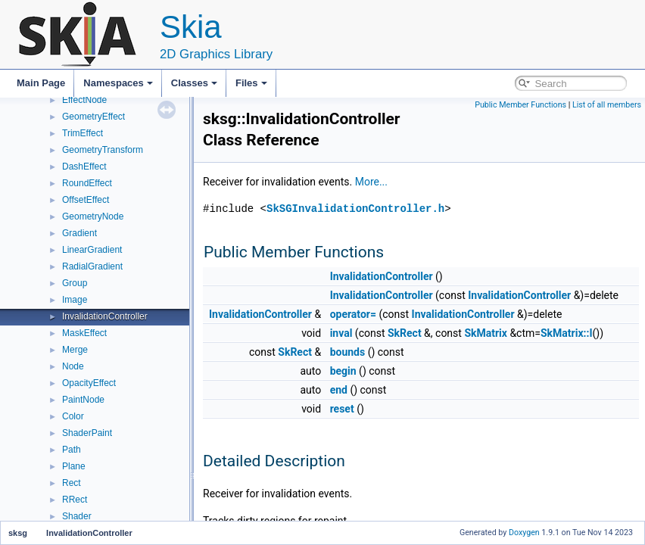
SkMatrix (485, 333)
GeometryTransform (102, 150)
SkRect (405, 333)
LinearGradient (92, 249)
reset (342, 409)
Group (74, 283)
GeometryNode (92, 216)
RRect (74, 499)
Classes (194, 83)
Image (74, 299)
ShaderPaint (87, 433)
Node (73, 366)
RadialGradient (92, 266)
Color (73, 416)
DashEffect (84, 166)
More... (371, 182)
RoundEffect (87, 183)
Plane (74, 466)
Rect (71, 483)
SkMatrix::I (567, 333)
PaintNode (83, 399)
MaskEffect (84, 333)
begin (343, 371)
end (338, 390)
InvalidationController (105, 316)
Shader (77, 516)
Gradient (79, 233)
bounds (348, 352)
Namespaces (118, 83)
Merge (75, 349)
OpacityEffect (89, 383)
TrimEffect (82, 133)
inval (341, 333)
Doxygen (524, 532)
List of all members (606, 105)
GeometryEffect (93, 116)
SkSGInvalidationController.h (355, 208)
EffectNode (84, 100)
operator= (353, 314)
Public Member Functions (520, 105)
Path (71, 449)
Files (251, 83)
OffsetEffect (85, 200)
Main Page (41, 83)
